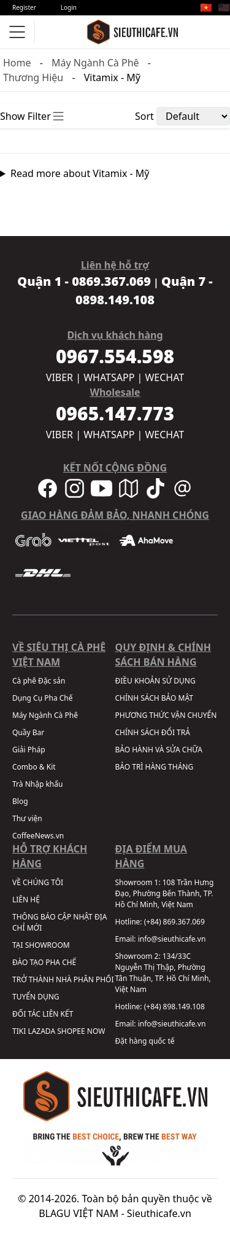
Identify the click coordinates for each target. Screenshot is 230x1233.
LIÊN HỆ (26, 899)
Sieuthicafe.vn (159, 1213)
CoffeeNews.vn (38, 835)
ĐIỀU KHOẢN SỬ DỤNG (155, 681)
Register (24, 7)
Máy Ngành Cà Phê (95, 62)
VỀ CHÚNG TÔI (37, 882)
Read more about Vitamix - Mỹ (80, 173)
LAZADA (41, 1031)
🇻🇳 (206, 7)
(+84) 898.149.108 (174, 1006)
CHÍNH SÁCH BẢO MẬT (154, 698)
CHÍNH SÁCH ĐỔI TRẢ (152, 732)
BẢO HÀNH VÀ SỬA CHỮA (158, 749)
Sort (144, 116)
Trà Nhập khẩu (37, 784)
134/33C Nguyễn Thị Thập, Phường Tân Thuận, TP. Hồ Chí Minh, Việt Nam (163, 973)
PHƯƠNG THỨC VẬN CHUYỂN (166, 715)
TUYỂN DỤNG (35, 996)
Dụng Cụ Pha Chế (42, 698)
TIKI (19, 1031)
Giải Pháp (28, 749)
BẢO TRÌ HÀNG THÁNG (154, 767)
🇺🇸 (224, 7)
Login (69, 7)
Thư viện (27, 818)
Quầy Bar (28, 732)
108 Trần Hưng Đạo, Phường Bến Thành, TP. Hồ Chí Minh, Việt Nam (164, 893)
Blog (20, 801)
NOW (96, 1031)
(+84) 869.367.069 (174, 921)
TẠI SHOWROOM (41, 945)
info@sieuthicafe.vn (172, 939)
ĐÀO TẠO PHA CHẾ (44, 962)
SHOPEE (71, 1031)
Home (17, 62)
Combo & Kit (34, 767)
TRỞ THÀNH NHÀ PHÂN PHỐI (62, 979)
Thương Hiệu (33, 77)
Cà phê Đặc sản (38, 681)
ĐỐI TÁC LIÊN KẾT (42, 1014)
